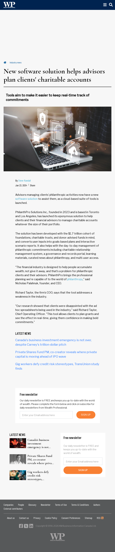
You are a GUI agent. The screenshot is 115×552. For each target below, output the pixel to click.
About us (11, 518)
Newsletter (45, 504)
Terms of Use (61, 504)
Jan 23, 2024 (21, 185)
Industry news (16, 62)
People (21, 504)
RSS (100, 518)
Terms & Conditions (80, 504)
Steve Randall (24, 180)
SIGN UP (86, 414)
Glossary (32, 504)
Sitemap (88, 518)
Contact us (24, 518)
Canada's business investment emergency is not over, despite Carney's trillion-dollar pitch (41, 443)
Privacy (36, 518)
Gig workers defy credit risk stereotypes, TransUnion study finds (38, 475)
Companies (8, 504)
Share (32, 185)
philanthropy (75, 279)
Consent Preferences (71, 518)
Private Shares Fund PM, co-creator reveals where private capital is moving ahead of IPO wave (41, 459)
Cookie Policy (51, 518)
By (23, 180)
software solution (26, 198)
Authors (96, 504)
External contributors (13, 508)
